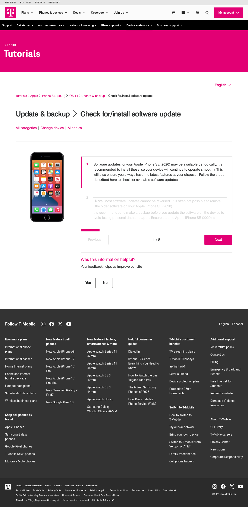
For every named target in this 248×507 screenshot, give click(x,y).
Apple (34, 95)
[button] (25, 25)
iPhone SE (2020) (53, 95)
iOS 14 (73, 95)
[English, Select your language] (222, 85)
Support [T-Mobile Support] (11, 45)
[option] (156, 172)
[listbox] (156, 189)
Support (7, 25)
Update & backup (93, 95)
